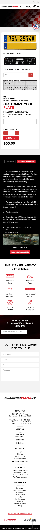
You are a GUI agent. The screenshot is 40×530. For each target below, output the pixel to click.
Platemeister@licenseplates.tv (20, 513)
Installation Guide (20, 473)
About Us (20, 429)
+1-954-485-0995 (24, 420)
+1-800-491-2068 (25, 422)
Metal (20, 497)
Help (18, 443)
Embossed (20, 492)
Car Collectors (20, 499)
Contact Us (20, 411)
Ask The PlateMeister (20, 475)
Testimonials (20, 434)
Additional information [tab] (26, 161)
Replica (20, 501)
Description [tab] (10, 161)
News (20, 432)
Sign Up (20, 454)
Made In (20, 436)
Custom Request (20, 462)
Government (20, 488)
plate (8, 107)
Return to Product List (20, 252)
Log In (20, 452)
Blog (20, 506)
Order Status (20, 456)
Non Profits (20, 486)
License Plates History (20, 470)
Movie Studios (20, 495)
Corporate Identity (20, 490)
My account (20, 449)
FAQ (22, 443)
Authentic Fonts (20, 503)
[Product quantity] (11, 133)
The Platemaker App (20, 477)
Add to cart (11, 138)
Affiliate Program (20, 458)
